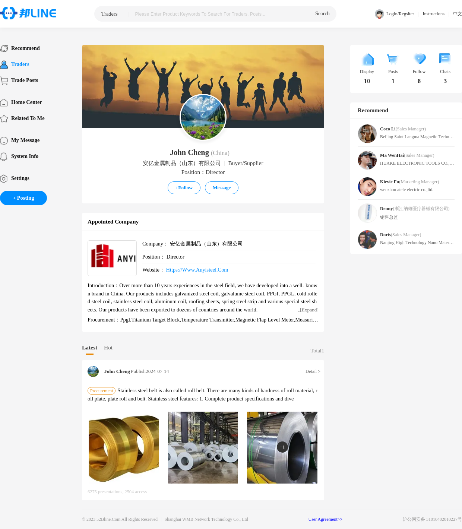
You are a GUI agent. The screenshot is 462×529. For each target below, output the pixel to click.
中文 (457, 13)
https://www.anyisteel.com (197, 270)
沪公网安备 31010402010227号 (432, 519)
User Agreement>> (325, 519)
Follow (184, 187)
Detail (312, 371)
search (322, 13)
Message (222, 187)
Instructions (433, 13)
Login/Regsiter (394, 14)
